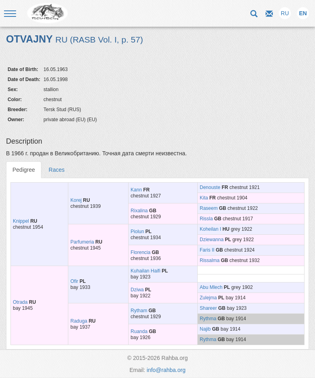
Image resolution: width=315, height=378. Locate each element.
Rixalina (139, 210)
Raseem (209, 208)
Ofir (74, 281)
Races (57, 170)
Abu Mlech (211, 287)
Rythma (208, 318)
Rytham (139, 310)
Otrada (20, 302)
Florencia (140, 252)
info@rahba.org (166, 370)
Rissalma (209, 260)
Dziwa (137, 290)
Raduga (78, 321)
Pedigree (23, 170)
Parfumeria (82, 242)
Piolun (137, 231)
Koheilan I (210, 229)
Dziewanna (211, 239)
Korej (76, 200)
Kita (204, 198)
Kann (136, 190)
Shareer (208, 308)
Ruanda (139, 331)
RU (285, 13)
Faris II (207, 250)
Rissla (206, 219)
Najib (205, 329)
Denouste (210, 187)
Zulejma (208, 298)
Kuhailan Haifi (145, 271)
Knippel (21, 221)
